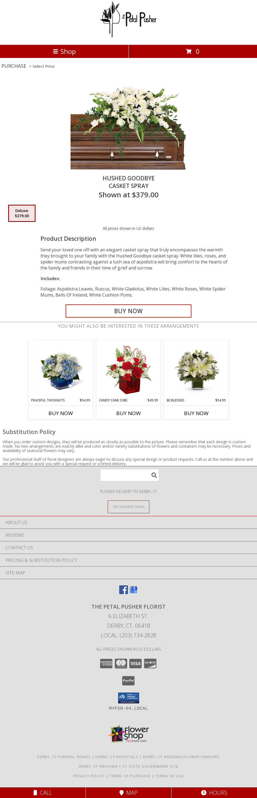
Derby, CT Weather (98, 766)
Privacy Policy (89, 775)
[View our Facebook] (123, 592)
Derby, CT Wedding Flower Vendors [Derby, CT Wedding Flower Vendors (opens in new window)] (181, 756)
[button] (128, 698)
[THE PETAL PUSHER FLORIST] (128, 36)
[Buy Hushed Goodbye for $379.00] (128, 311)
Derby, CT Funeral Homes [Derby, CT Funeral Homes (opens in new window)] (64, 756)
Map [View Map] (128, 792)
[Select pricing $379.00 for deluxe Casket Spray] (22, 213)
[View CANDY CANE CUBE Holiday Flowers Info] (128, 369)
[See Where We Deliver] (128, 506)
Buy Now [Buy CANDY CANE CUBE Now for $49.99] (128, 413)
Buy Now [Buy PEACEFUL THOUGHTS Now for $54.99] (60, 413)
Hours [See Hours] (214, 792)
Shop (64, 51)
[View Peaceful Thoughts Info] (61, 369)
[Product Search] (129, 475)
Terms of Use (169, 775)
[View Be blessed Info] (196, 369)
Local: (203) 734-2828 (128, 635)
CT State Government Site (150, 766)
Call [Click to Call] (43, 792)
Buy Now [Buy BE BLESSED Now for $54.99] (196, 413)
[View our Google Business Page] (133, 592)
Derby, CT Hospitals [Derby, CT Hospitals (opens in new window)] (116, 756)
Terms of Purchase (130, 775)
